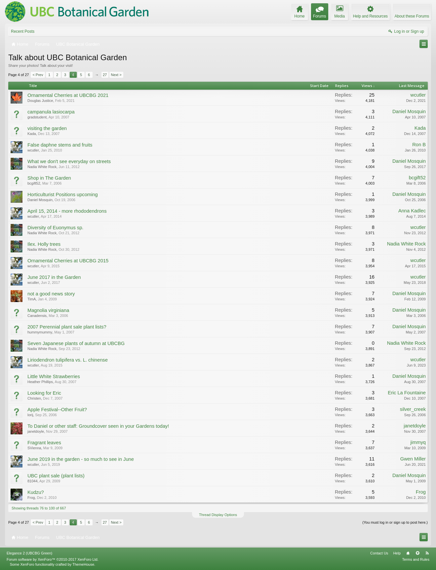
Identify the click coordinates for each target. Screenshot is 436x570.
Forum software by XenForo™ (53, 559)
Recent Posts (22, 31)
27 (105, 75)
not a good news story (51, 293)
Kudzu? (35, 492)
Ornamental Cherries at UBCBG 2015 (67, 260)
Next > (116, 75)
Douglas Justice (40, 101)
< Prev (37, 75)
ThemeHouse (83, 564)
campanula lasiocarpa (51, 111)
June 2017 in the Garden (54, 277)
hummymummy (39, 332)
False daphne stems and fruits (59, 145)
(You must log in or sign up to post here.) (395, 522)
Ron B (419, 144)
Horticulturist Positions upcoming (62, 194)
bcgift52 (33, 183)
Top (417, 553)
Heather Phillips (40, 382)
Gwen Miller (413, 458)
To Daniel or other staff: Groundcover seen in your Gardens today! (98, 426)
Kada (31, 134)
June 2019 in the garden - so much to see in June (80, 459)
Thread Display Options (218, 515)
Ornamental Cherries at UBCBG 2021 (67, 95)
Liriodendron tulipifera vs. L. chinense (67, 360)
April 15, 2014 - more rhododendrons (67, 211)
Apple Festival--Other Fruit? (57, 409)
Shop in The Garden (49, 178)
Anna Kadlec (412, 210)
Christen (34, 398)
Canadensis (37, 316)
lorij (30, 415)
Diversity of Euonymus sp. (55, 227)
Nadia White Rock (42, 167)
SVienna (34, 448)
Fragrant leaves (44, 442)
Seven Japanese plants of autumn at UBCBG (76, 343)
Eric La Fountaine (407, 392)
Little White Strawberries (53, 376)
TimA (31, 299)
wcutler (418, 95)
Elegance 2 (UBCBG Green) (29, 553)
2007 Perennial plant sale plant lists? (66, 326)
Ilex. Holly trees (43, 244)
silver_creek (413, 409)
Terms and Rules (415, 559)
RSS (427, 553)
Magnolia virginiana (48, 310)
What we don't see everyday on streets (69, 161)
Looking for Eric (44, 393)
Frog (31, 498)
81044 (32, 481)
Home (408, 553)
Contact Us (379, 553)
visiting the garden (47, 128)
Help (397, 553)
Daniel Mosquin (409, 111)
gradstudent (37, 117)
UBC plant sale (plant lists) (56, 475)
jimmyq (418, 442)
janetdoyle (35, 431)
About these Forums (412, 16)
